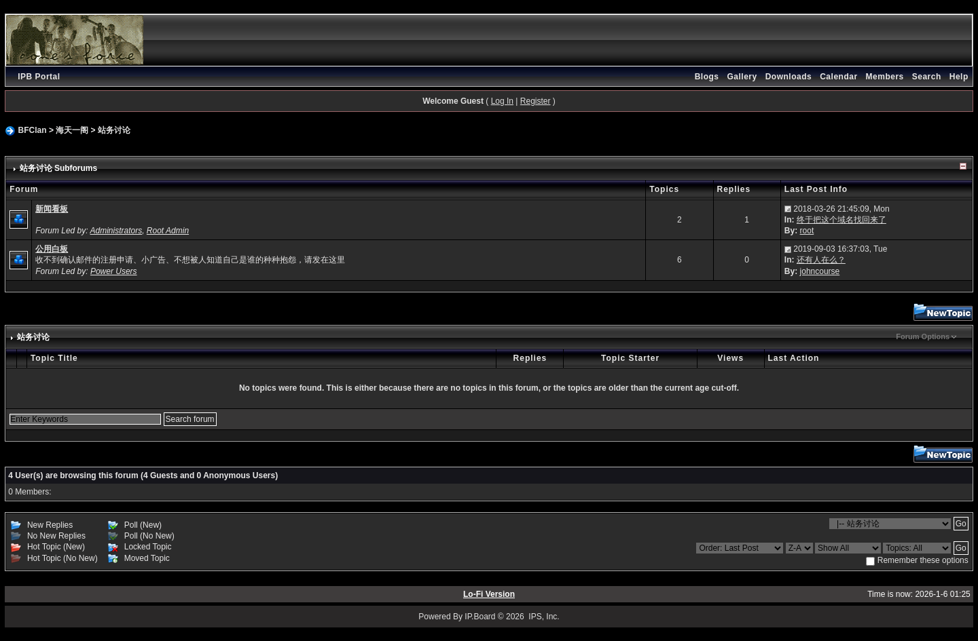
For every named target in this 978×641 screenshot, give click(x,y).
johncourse (820, 271)
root (807, 230)
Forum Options (922, 336)
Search (926, 76)
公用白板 (51, 249)
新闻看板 (51, 209)
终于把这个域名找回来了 (841, 220)
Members (885, 76)
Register (535, 101)
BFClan (32, 130)
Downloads (788, 76)
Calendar (838, 76)
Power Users (113, 271)
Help (958, 76)
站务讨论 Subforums (59, 168)
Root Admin (168, 230)
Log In (502, 101)
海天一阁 (72, 130)
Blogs (707, 76)
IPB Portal (39, 76)
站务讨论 (114, 130)
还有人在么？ (821, 260)
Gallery (742, 76)
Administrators (116, 230)
